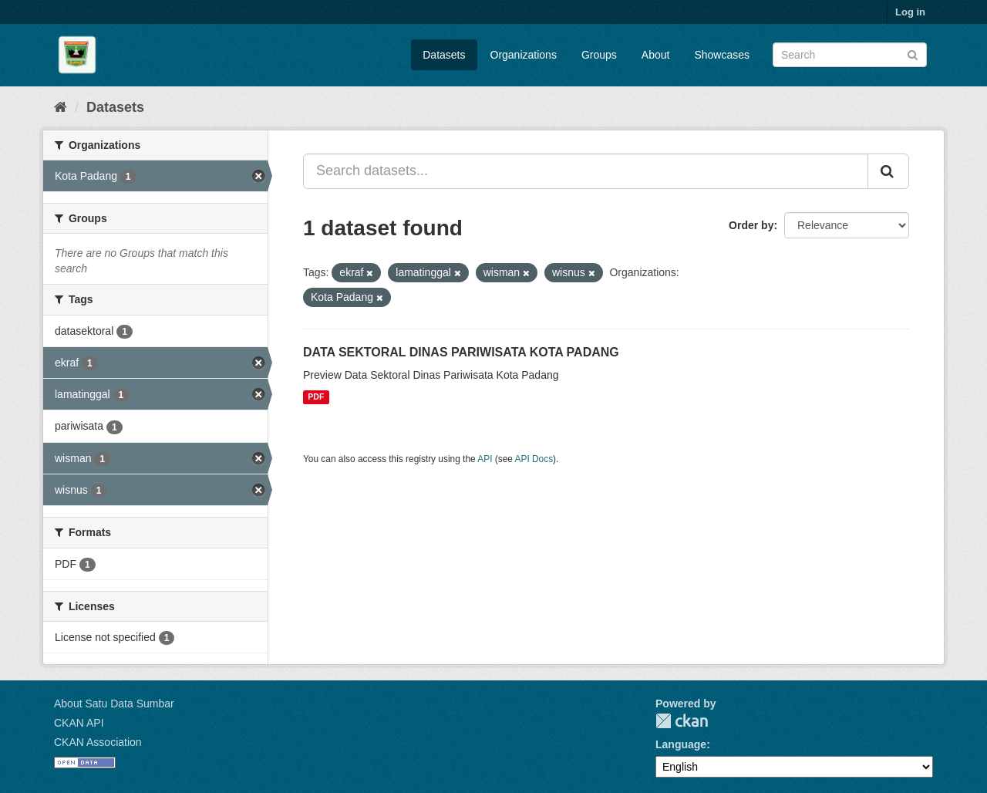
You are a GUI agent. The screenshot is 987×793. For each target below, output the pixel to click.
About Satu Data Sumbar (114, 703)
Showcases (722, 55)
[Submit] (912, 53)
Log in (910, 12)
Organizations (523, 55)
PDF (316, 397)
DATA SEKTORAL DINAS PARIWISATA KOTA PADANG (461, 352)
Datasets (444, 55)
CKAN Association (98, 742)
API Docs (534, 459)
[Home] (60, 107)
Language (680, 744)
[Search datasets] (850, 54)
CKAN (681, 721)
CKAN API (79, 723)
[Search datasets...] (585, 171)
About (656, 55)
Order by (751, 225)
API (484, 459)
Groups (599, 55)
